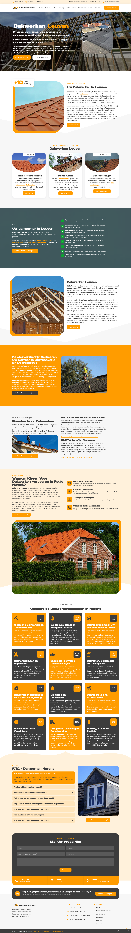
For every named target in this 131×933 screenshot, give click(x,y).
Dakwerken (82, 8)
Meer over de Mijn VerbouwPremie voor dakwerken (79, 437)
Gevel (90, 8)
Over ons (48, 8)
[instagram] (118, 931)
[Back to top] (126, 928)
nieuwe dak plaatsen (45, 240)
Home (41, 8)
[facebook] (114, 931)
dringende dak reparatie (37, 242)
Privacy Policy (45, 931)
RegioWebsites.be (57, 931)
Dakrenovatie (71, 8)
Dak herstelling (59, 8)
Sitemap (37, 931)
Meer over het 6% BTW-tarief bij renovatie (76, 457)
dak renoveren (17, 242)
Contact (97, 8)
